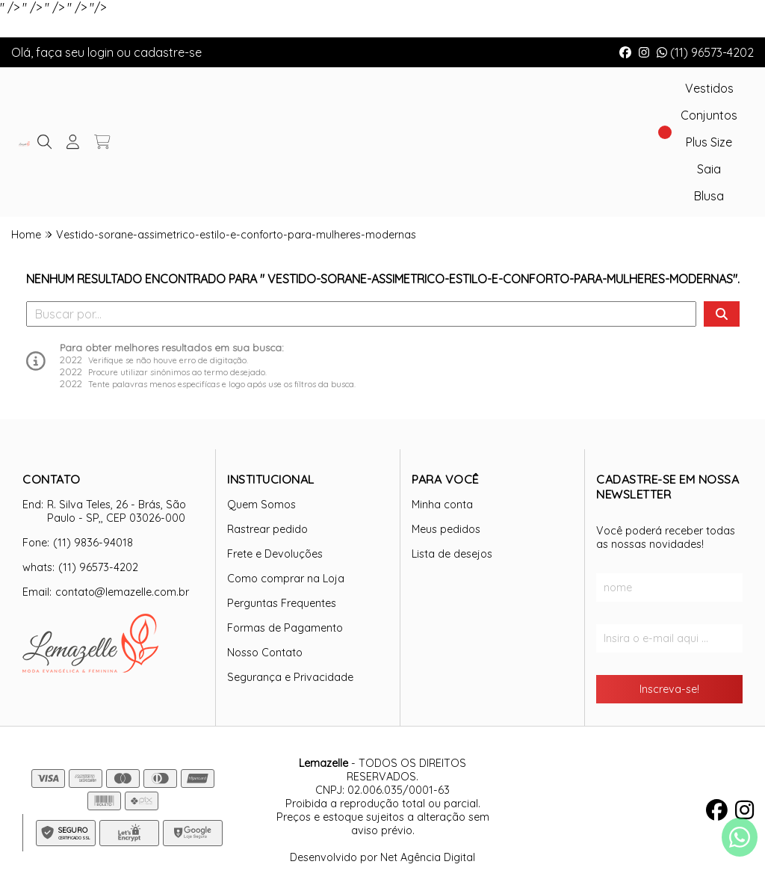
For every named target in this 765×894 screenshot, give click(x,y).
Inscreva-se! (669, 689)
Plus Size (709, 142)
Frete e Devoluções (275, 554)
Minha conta (442, 504)
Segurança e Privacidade (290, 677)
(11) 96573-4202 (705, 52)
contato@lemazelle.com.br (122, 592)
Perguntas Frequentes (281, 603)
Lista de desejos (452, 554)
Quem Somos (261, 504)
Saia (709, 168)
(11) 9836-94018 (93, 542)
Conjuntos (709, 115)
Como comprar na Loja (285, 578)
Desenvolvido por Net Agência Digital (382, 857)
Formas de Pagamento (285, 628)
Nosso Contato (265, 652)
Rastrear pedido (267, 529)
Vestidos (709, 88)
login (102, 52)
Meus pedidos (446, 529)
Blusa (709, 195)
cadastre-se (168, 52)
